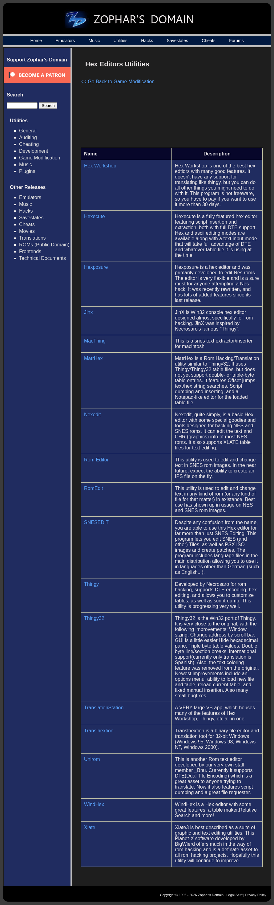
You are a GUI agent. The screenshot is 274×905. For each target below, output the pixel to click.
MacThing (95, 340)
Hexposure (96, 267)
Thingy (91, 584)
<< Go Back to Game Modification (118, 81)
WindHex (94, 804)
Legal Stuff (234, 895)
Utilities (120, 40)
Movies (27, 231)
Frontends (30, 251)
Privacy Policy (255, 895)
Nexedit (92, 414)
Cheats (208, 40)
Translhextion (98, 730)
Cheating (29, 144)
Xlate (89, 827)
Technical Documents (42, 258)
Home (36, 40)
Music (94, 40)
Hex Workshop (100, 165)
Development (33, 151)
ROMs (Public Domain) (44, 244)
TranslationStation (103, 707)
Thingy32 (94, 618)
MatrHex (93, 358)
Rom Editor (96, 459)
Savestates (177, 40)
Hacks (147, 40)
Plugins (27, 171)
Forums (236, 40)
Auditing (28, 137)
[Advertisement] (210, 100)
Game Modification (39, 157)
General (28, 130)
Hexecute (94, 216)
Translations (32, 238)
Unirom (92, 759)
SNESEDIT (96, 522)
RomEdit (93, 488)
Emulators (65, 40)
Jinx (88, 312)
